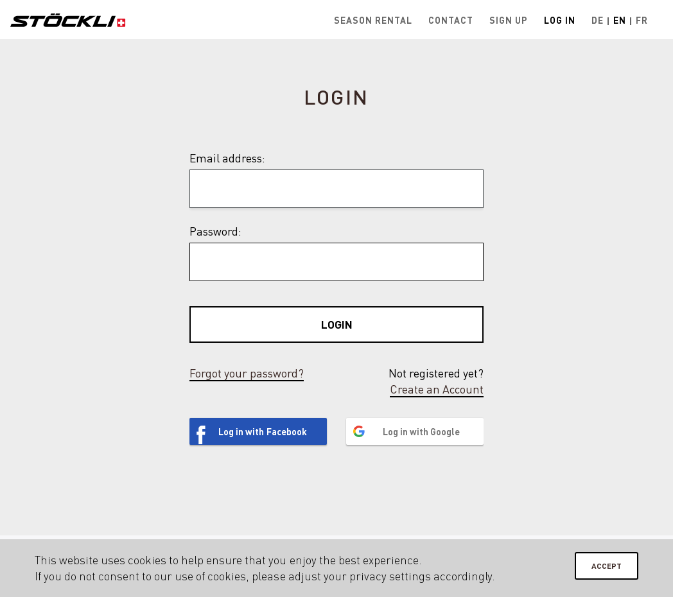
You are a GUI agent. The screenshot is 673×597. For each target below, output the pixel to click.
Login (337, 324)
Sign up (508, 20)
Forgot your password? (246, 373)
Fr (642, 20)
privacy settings (390, 576)
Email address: (227, 158)
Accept (606, 566)
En (619, 20)
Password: (215, 231)
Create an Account (437, 389)
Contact (450, 20)
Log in (559, 20)
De (597, 20)
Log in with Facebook (262, 431)
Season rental (373, 20)
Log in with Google (421, 431)
